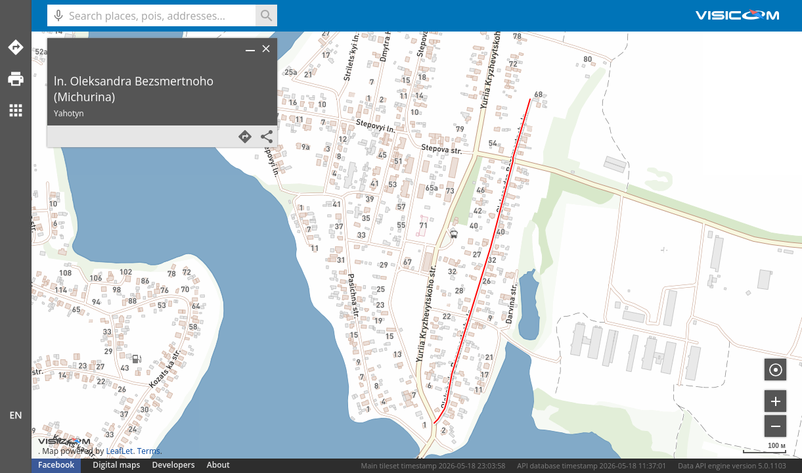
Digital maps (117, 464)
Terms (148, 451)
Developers (173, 464)
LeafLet (119, 451)
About (218, 464)
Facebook (56, 464)
